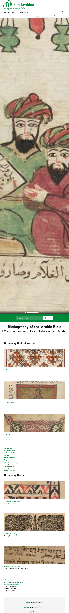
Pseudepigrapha (9, 450)
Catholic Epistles (9, 470)
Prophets (7, 460)
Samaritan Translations (11, 585)
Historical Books (9, 453)
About (14, 12)
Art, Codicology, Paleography (13, 582)
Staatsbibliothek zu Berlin (32, 312)
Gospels (6, 462)
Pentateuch (8, 448)
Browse (7, 12)
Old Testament (11, 402)
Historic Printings (12, 534)
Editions (6, 580)
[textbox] (44, 15)
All (7, 369)
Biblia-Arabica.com (25, 12)
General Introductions (13, 501)
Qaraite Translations (13, 567)
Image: (25, 312)
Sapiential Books (9, 457)
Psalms (6, 455)
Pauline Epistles (9, 466)
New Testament (11, 435)
